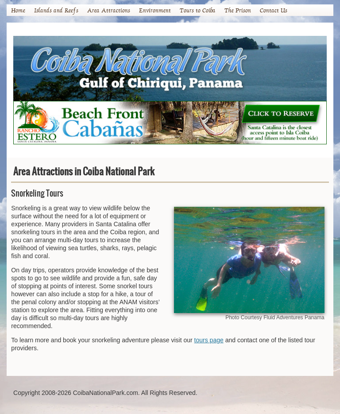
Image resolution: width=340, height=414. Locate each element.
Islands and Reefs (56, 10)
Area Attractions (108, 10)
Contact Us (273, 10)
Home (18, 10)
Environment (155, 10)
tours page (209, 340)
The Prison (237, 10)
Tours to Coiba (198, 10)
